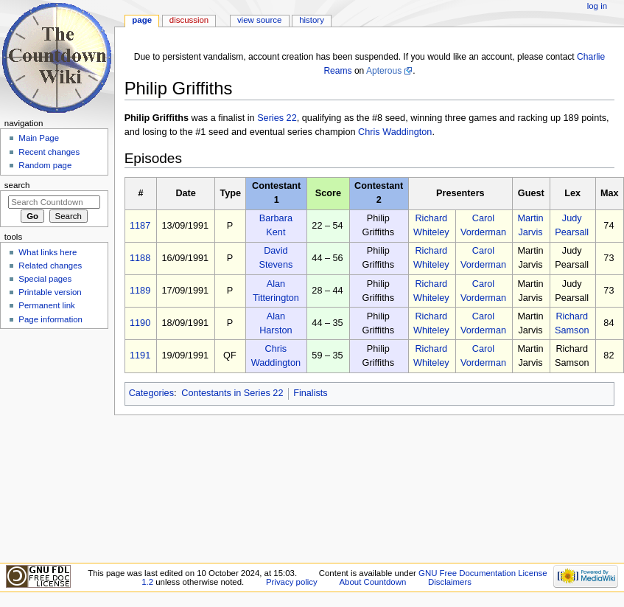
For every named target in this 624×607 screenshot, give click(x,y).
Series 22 (277, 118)
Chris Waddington (395, 132)
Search (17, 185)
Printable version (49, 292)
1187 (140, 226)
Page (142, 19)
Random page (44, 165)
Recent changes (49, 152)
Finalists (310, 393)
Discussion (188, 19)
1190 (140, 323)
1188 (140, 258)
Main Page (38, 137)
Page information (50, 319)
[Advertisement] (54, 444)
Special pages (44, 278)
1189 (140, 290)
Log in (597, 5)
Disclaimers (449, 581)
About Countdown (372, 581)
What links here (47, 252)
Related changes (50, 265)
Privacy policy (292, 581)
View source (259, 19)
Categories (151, 393)
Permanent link (46, 305)
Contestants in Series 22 (232, 393)
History (311, 19)
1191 (140, 355)
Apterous (384, 71)
